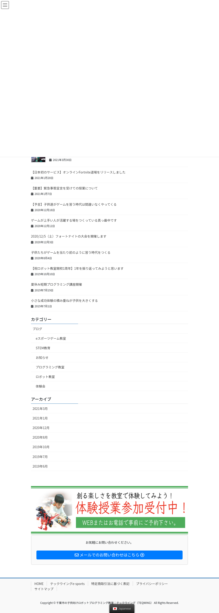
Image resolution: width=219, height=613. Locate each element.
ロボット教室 (45, 376)
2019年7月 (40, 456)
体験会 (40, 386)
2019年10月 (41, 447)
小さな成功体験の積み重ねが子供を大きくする (64, 300)
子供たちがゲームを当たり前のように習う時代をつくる (70, 252)
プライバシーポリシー (152, 583)
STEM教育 (43, 348)
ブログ (37, 328)
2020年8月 (40, 437)
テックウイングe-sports (67, 583)
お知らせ (42, 357)
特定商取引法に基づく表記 (110, 583)
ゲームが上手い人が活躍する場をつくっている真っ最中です (74, 220)
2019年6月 (40, 466)
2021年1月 (40, 418)
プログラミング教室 (50, 367)
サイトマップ (43, 589)
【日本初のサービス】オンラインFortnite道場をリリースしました (78, 172)
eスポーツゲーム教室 (51, 338)
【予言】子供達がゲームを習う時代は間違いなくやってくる (74, 204)
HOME (38, 583)
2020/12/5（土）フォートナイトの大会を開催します (68, 236)
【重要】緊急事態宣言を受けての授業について (64, 188)
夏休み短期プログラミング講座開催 (56, 284)
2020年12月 (41, 427)
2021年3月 (40, 408)
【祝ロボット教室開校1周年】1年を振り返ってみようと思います (77, 268)
